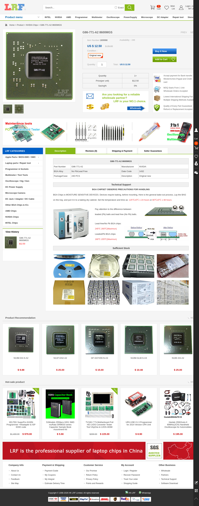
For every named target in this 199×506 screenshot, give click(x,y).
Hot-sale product (15, 382)
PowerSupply (130, 17)
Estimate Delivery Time (55, 483)
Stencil (191, 17)
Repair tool (178, 17)
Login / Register (130, 471)
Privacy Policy (92, 479)
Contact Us (16, 475)
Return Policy (92, 475)
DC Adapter (162, 17)
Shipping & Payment (122, 151)
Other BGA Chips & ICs (16, 205)
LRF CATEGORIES (15, 151)
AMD (68, 17)
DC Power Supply (14, 187)
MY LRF (191, 9)
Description (60, 151)
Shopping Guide (130, 483)
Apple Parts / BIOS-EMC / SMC (20, 157)
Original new (96, 56)
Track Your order (131, 479)
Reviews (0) (91, 151)
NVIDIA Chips (32, 25)
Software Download (169, 483)
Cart (159, 9)
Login (187, 6)
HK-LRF (131, 493)
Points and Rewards (94, 483)
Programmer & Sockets (17, 169)
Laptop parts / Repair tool (18, 163)
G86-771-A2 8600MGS (25, 239)
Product (20, 25)
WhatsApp (146, 493)
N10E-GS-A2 (178, 358)
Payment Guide (51, 471)
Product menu (14, 17)
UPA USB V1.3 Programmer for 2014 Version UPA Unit (139, 423)
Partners (164, 475)
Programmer (81, 17)
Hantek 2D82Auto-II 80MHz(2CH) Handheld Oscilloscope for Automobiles (178, 424)
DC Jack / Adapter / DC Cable (19, 199)
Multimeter (97, 17)
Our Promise (91, 471)
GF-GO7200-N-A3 (99, 358)
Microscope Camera (15, 193)
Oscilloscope (113, 17)
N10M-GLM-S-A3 (139, 358)
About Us (15, 471)
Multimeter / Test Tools (16, 175)
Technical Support (169, 479)
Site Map (15, 483)
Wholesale (135, 108)
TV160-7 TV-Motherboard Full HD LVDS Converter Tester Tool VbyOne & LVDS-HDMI (99, 424)
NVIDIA (58, 17)
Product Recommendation (20, 317)
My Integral (49, 479)
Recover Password (132, 475)
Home (12, 25)
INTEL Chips (11, 223)
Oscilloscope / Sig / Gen (17, 181)
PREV (184, 32)
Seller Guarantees (153, 151)
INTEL (48, 17)
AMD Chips (10, 211)
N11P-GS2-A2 (60, 358)
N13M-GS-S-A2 (21, 358)
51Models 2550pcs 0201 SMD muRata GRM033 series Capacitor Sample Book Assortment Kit (60, 426)
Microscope (147, 17)
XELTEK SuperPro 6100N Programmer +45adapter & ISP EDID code (21, 424)
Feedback (15, 479)
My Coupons (50, 475)
